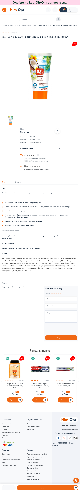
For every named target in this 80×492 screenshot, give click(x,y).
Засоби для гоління (33, 474)
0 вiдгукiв (21, 380)
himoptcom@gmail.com (69, 429)
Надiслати (61, 338)
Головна (4, 25)
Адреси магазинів (8, 438)
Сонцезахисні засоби (29, 25)
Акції (4, 462)
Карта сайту (31, 429)
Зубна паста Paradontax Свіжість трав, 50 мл (65, 385)
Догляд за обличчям (34, 471)
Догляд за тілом (15, 25)
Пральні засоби (32, 462)
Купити (12, 400)
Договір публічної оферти (11, 432)
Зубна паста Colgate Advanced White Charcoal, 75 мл (40, 386)
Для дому (30, 476)
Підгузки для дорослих (35, 457)
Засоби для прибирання (35, 465)
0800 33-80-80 (70, 425)
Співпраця (5, 427)
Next (77, 380)
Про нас (5, 457)
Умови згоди (6, 424)
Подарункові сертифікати (11, 460)
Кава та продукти (33, 479)
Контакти (5, 435)
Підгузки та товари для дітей (37, 454)
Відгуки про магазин (9, 465)
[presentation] (62, 329)
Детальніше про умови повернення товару (36, 169)
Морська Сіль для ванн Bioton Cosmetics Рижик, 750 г (15, 386)
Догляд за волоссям (34, 460)
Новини (4, 429)
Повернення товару (33, 427)
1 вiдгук (47, 380)
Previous (3, 380)
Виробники (6, 454)
